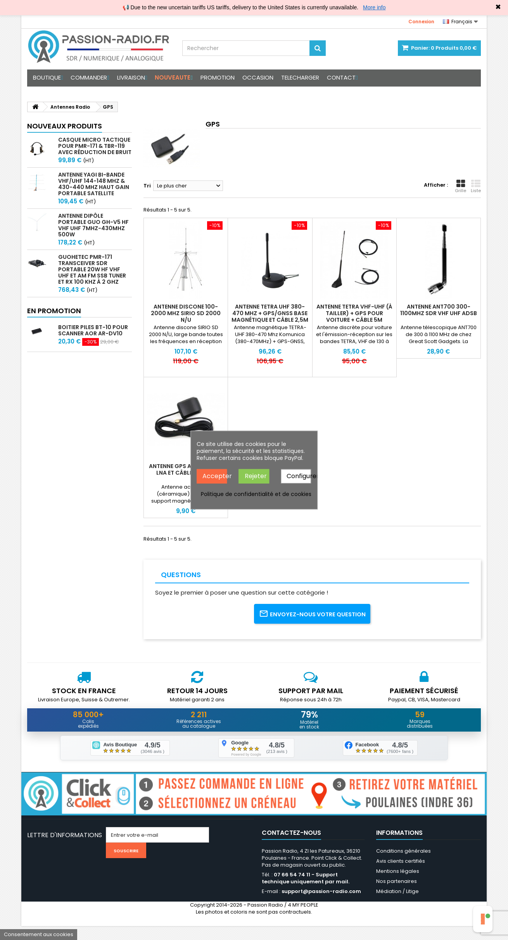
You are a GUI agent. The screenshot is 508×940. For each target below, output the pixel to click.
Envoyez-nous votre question (312, 619)
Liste (476, 186)
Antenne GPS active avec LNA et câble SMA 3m (186, 469)
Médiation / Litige (397, 905)
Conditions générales (403, 865)
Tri (147, 185)
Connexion (421, 21)
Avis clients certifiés (400, 875)
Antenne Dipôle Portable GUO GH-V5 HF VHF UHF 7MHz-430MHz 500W (93, 225)
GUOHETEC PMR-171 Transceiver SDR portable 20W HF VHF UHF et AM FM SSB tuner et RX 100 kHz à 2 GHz (92, 269)
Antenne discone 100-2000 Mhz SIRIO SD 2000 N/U (186, 313)
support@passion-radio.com (321, 905)
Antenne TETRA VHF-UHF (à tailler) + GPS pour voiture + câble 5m (354, 313)
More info (374, 7)
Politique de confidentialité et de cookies (256, 493)
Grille (460, 186)
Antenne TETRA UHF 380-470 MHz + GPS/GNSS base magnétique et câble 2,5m (270, 313)
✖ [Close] (498, 7)
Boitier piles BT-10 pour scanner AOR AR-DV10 (93, 330)
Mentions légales (397, 885)
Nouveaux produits (64, 126)
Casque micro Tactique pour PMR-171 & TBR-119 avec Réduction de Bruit (94, 146)
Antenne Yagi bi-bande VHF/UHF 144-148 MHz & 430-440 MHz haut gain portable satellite (93, 184)
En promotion (54, 311)
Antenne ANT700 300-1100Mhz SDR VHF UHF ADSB (438, 310)
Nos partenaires (396, 895)
